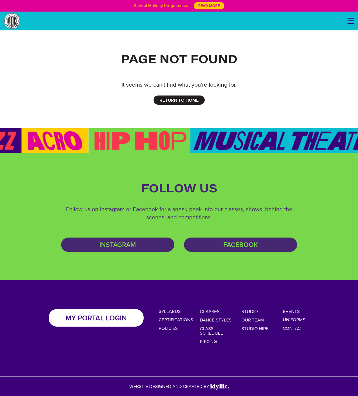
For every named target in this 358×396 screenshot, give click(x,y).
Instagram (117, 244)
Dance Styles (216, 320)
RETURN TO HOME (179, 100)
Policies (168, 328)
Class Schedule (211, 330)
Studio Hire (255, 328)
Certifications (176, 319)
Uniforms (294, 319)
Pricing (208, 341)
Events (291, 311)
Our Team (252, 320)
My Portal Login (96, 318)
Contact (293, 328)
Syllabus (170, 311)
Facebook (240, 244)
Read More (209, 5)
